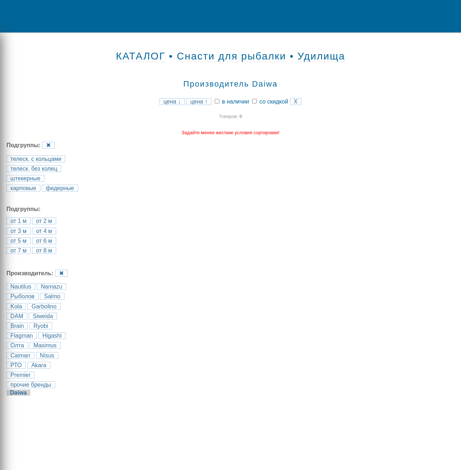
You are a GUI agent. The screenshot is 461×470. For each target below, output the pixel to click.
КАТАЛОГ (141, 56)
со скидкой (270, 101)
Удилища (321, 56)
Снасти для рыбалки (231, 56)
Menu (30, 16)
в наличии (232, 101)
